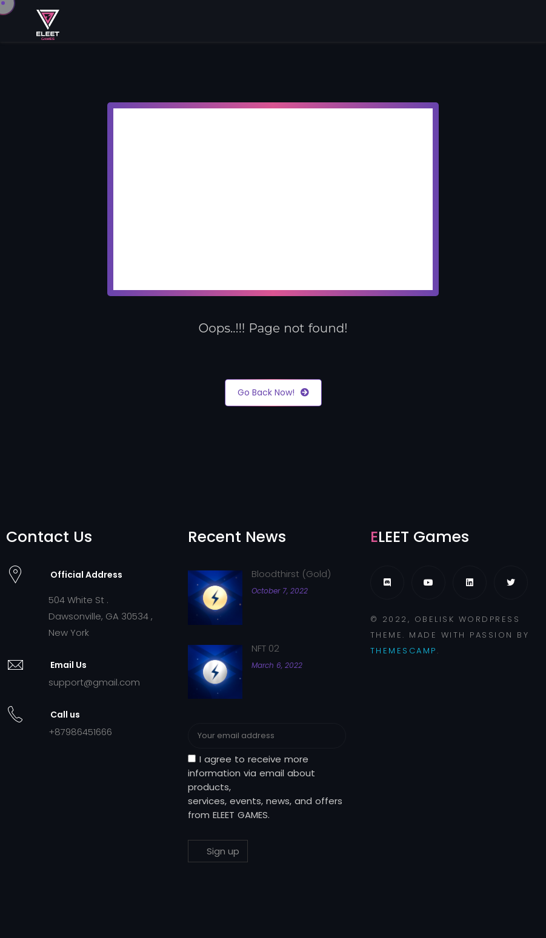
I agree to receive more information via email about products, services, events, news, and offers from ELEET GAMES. (265, 787)
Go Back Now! (273, 393)
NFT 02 (265, 648)
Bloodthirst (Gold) (291, 573)
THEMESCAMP (403, 650)
